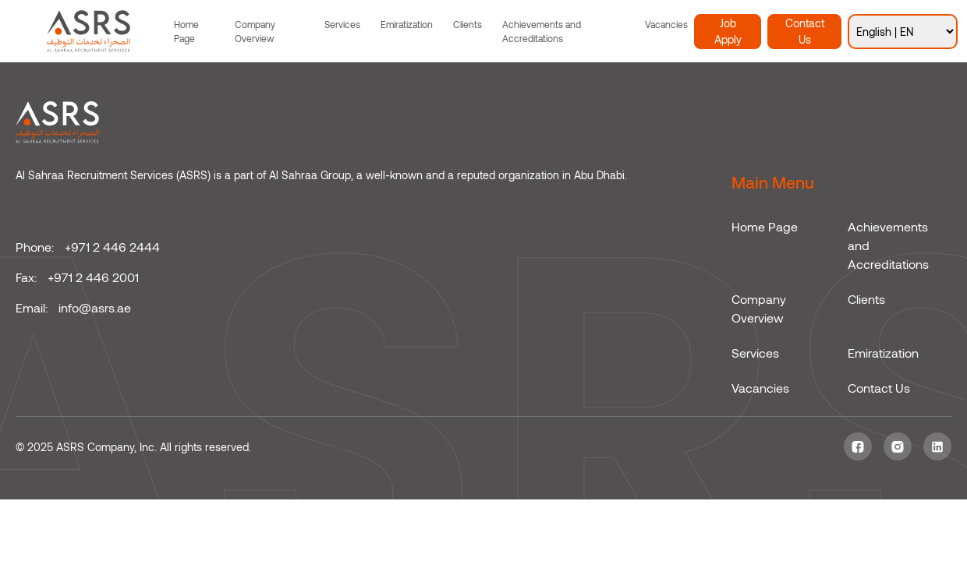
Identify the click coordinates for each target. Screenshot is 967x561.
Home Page (186, 31)
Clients (467, 24)
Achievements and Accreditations (541, 31)
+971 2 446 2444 (112, 246)
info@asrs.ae (94, 307)
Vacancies (666, 24)
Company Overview (255, 31)
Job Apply (728, 31)
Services (342, 24)
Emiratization (407, 24)
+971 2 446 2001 (93, 277)
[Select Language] (903, 31)
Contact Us (804, 31)
